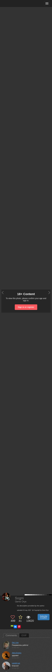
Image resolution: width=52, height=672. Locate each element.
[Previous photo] (3, 292)
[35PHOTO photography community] (12, 3)
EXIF (24, 635)
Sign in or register (26, 307)
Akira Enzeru (16, 653)
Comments (11, 635)
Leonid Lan (16, 663)
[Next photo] (49, 292)
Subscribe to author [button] (43, 617)
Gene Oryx (20, 602)
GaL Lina (15, 643)
